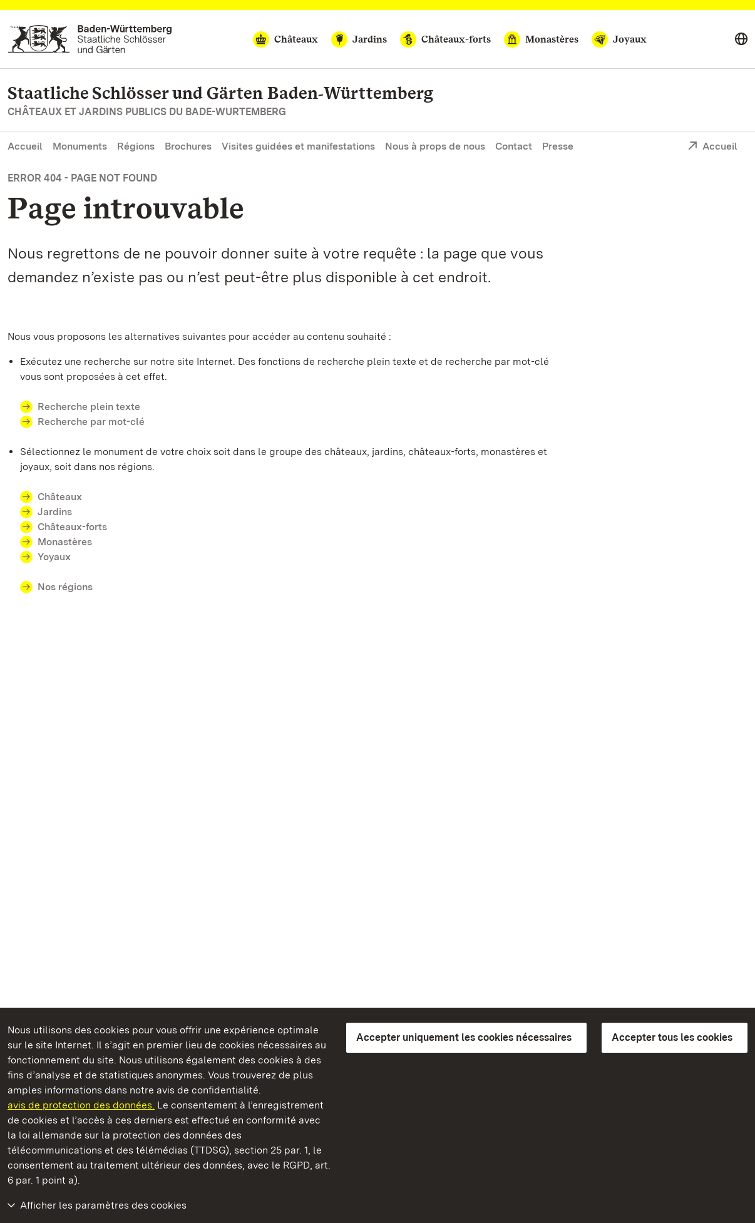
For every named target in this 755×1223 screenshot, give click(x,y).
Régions (136, 146)
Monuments (80, 146)
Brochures (188, 146)
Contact (513, 146)
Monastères (65, 542)
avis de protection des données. (81, 1105)
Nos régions (65, 587)
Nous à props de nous (435, 146)
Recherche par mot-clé (91, 421)
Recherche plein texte (89, 406)
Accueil (25, 146)
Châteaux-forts (72, 527)
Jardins (55, 512)
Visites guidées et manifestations (298, 146)
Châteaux (60, 497)
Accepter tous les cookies (672, 1037)
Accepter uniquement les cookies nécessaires (464, 1037)
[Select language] (741, 39)
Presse (557, 146)
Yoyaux (54, 557)
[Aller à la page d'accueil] (90, 39)
